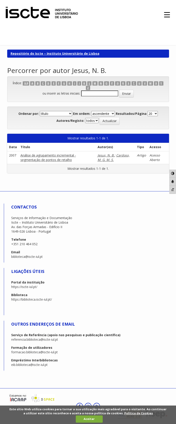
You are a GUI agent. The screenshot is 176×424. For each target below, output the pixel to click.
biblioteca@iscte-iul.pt (27, 256)
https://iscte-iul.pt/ (24, 287)
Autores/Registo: (70, 120)
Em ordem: (81, 113)
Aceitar (89, 419)
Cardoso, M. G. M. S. (113, 157)
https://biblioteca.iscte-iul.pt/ (31, 299)
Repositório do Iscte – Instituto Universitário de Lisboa (55, 53)
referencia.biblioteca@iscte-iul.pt (34, 339)
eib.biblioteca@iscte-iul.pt (29, 365)
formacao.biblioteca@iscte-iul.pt (34, 352)
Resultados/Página (131, 113)
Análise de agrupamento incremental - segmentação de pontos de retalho (48, 157)
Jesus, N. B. (106, 155)
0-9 (26, 83)
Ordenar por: (28, 113)
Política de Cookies (138, 413)
